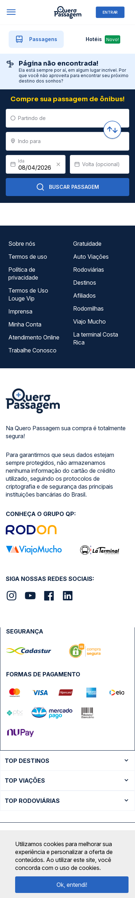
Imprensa (20, 311)
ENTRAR (110, 12)
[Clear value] (58, 164)
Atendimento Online (33, 337)
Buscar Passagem (67, 187)
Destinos (84, 282)
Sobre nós (21, 243)
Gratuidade (87, 243)
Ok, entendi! (72, 884)
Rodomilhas (88, 308)
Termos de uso (27, 256)
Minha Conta (24, 324)
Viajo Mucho (89, 321)
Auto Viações (91, 256)
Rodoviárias (88, 269)
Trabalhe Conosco (32, 350)
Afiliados (84, 295)
